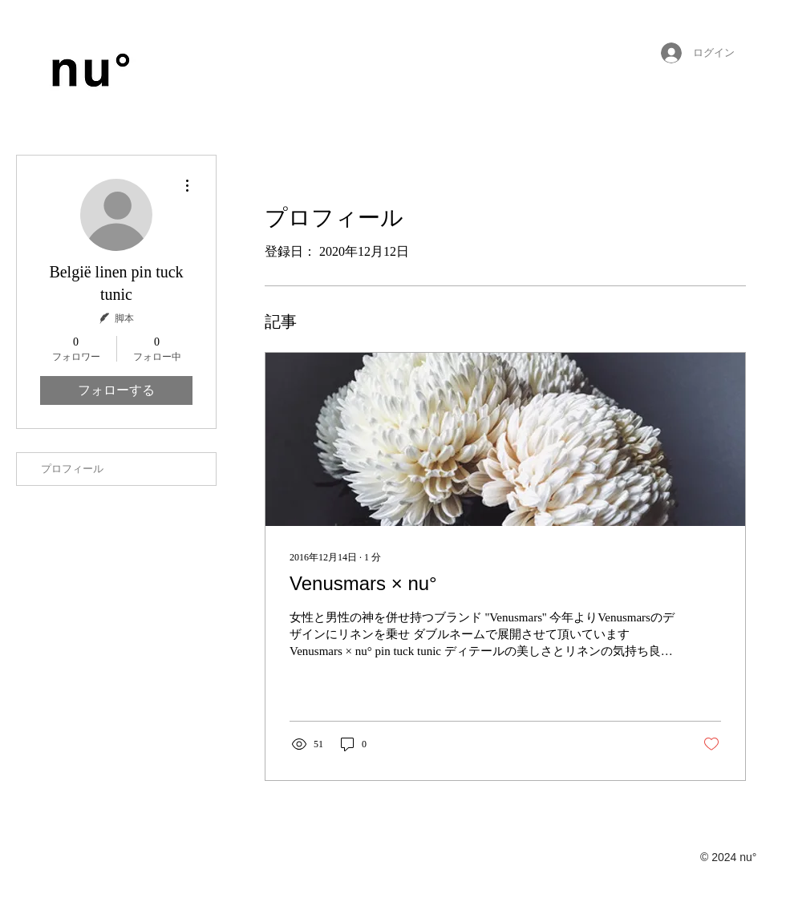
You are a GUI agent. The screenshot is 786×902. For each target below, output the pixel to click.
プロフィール (72, 469)
